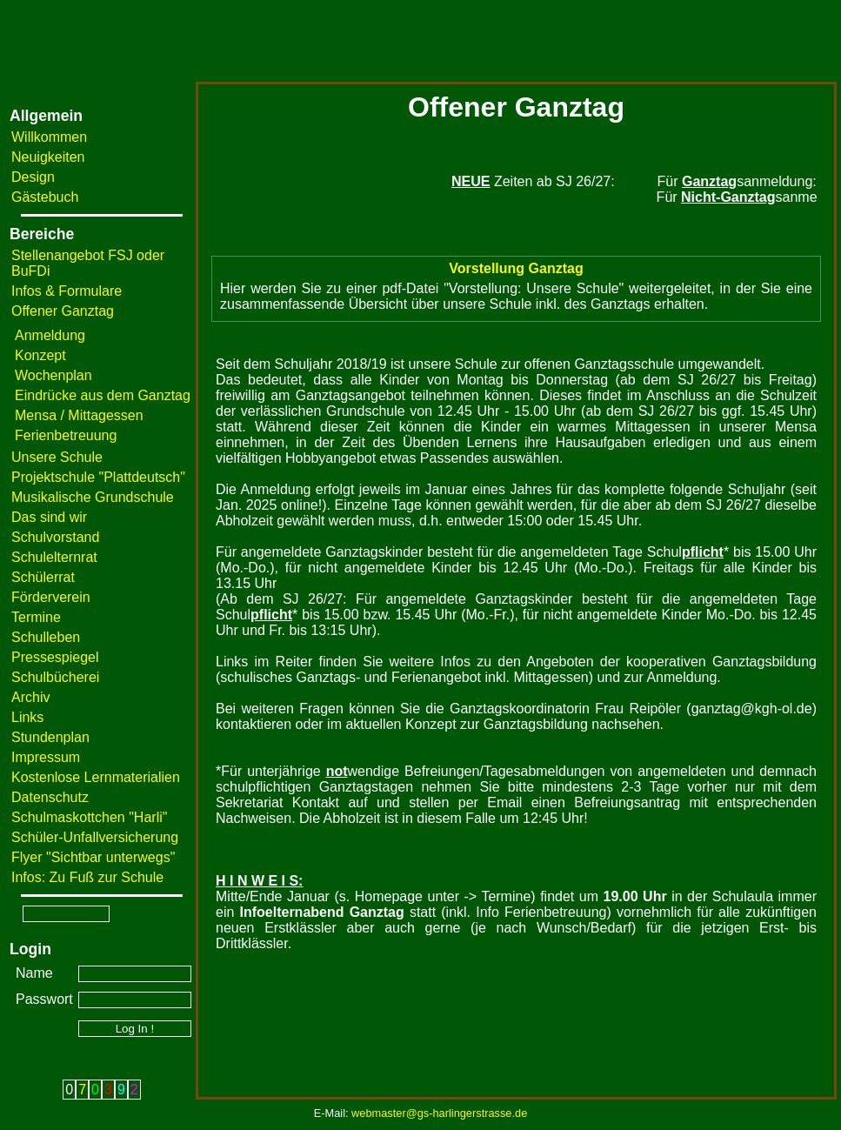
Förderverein (50, 597)
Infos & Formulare (66, 291)
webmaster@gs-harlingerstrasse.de (439, 1113)
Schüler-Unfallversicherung (94, 837)
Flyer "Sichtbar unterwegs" (93, 857)
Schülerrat (43, 577)
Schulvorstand (55, 537)
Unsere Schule (57, 457)
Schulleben (45, 637)
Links (27, 717)
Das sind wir (49, 517)
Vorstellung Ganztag (516, 268)
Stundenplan (50, 737)
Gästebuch (44, 197)
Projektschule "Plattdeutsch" (98, 477)
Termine (36, 617)
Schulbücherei (55, 677)
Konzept (40, 355)
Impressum (45, 757)
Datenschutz (50, 797)
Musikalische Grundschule (92, 497)
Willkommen (49, 137)
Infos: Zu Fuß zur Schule (87, 877)
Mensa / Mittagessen (79, 415)
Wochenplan (53, 375)
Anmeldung (50, 335)
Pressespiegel (55, 657)
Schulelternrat (54, 557)
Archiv (30, 697)
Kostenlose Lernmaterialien (95, 777)
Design (33, 177)
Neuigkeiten (48, 157)
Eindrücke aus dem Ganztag (102, 395)
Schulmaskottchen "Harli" (89, 817)
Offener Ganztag (62, 311)
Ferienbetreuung (66, 435)
